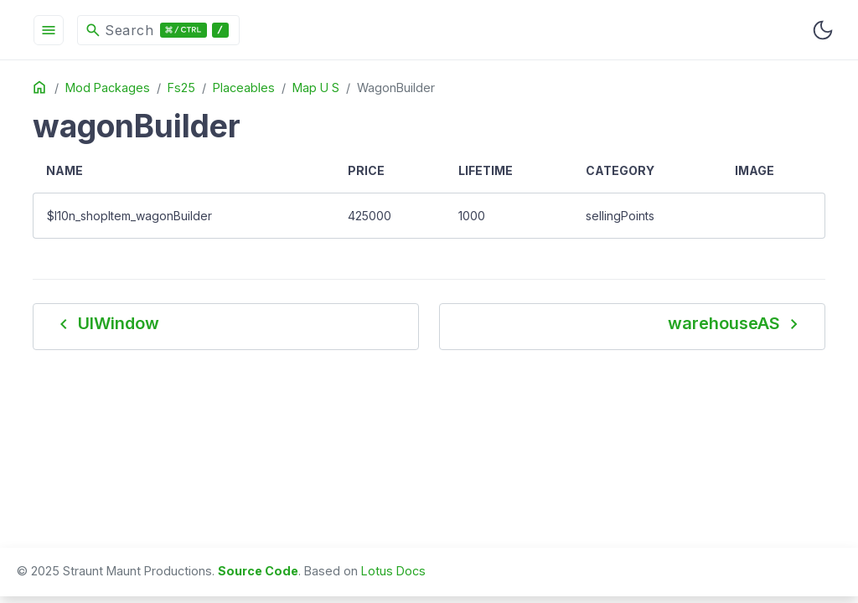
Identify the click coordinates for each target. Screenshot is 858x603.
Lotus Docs (393, 571)
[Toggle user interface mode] (823, 30)
